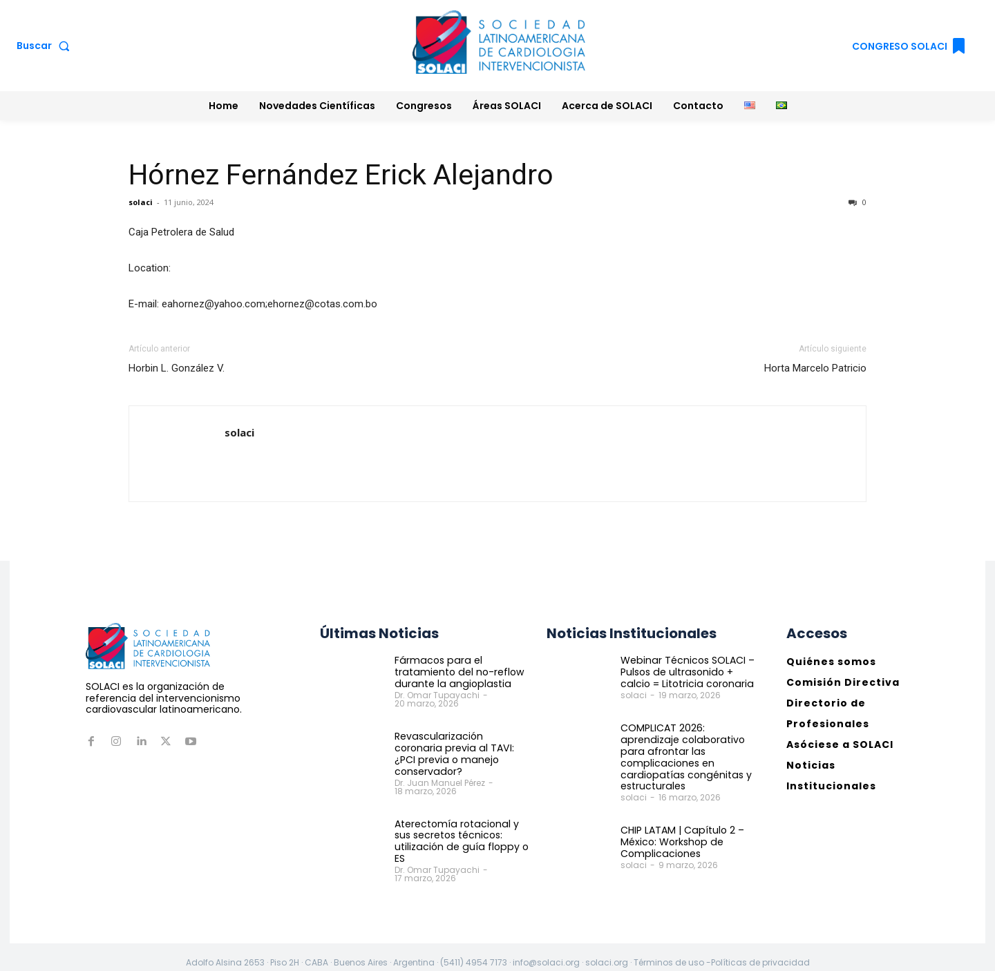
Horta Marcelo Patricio (815, 368)
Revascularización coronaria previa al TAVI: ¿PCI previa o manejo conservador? (462, 748)
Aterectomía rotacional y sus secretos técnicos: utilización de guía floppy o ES (459, 829)
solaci (141, 202)
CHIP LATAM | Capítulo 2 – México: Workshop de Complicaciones (681, 841)
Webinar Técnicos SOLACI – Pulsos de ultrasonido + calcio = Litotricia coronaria (686, 672)
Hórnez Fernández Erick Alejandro (341, 174)
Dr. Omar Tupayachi (437, 695)
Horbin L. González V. (177, 368)
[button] (46, 45)
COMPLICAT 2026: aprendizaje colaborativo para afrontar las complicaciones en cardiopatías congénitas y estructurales (683, 757)
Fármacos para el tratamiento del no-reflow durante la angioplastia (458, 672)
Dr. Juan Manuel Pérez (440, 770)
